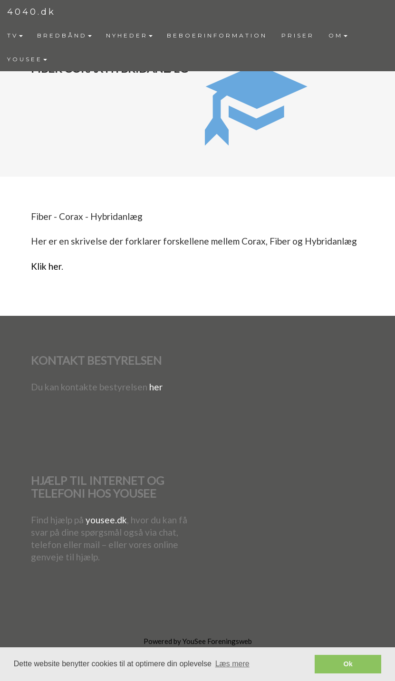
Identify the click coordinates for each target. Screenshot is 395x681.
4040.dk (31, 12)
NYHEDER (129, 35)
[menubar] (197, 47)
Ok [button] (348, 664)
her (156, 386)
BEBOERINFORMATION (217, 35)
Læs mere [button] (232, 664)
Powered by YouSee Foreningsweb (198, 641)
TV (15, 35)
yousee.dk (106, 519)
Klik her (46, 266)
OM (337, 35)
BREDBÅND (64, 35)
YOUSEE (27, 59)
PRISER (297, 35)
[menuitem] (15, 35)
